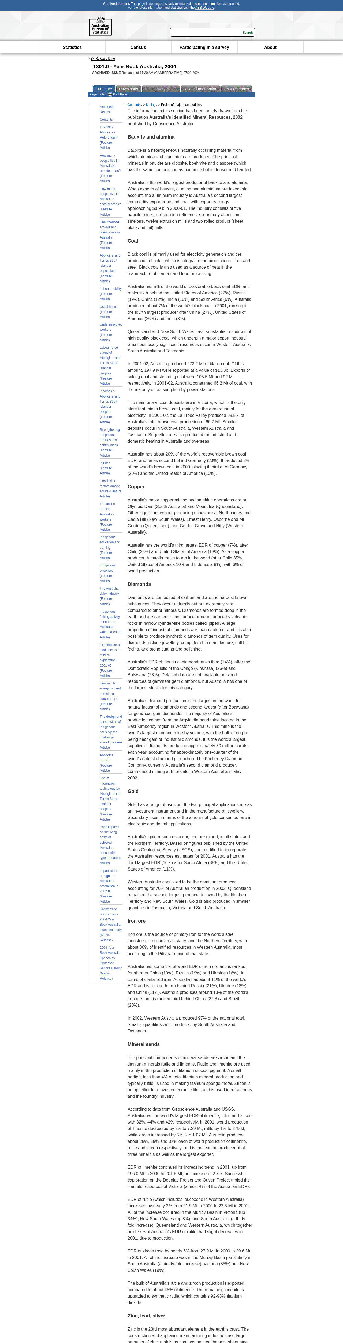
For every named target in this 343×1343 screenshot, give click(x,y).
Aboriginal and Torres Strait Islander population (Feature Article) (110, 268)
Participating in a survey (204, 47)
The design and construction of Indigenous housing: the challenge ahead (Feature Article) (111, 732)
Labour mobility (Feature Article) (111, 294)
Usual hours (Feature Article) (108, 312)
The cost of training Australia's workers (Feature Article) (108, 517)
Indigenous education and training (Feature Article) (110, 547)
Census (138, 47)
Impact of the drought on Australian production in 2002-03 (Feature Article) (109, 886)
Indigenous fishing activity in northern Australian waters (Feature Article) (111, 624)
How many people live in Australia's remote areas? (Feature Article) (110, 168)
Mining (150, 105)
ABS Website (204, 7)
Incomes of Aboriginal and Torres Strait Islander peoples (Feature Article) (110, 406)
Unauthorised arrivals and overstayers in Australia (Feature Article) (110, 235)
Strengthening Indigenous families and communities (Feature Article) (110, 442)
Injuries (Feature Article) (106, 468)
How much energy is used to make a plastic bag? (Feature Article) (110, 696)
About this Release (107, 109)
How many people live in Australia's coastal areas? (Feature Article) (110, 201)
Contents (106, 119)
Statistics (72, 47)
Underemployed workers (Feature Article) (111, 332)
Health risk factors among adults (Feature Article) (111, 488)
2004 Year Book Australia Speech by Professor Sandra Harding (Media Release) (111, 963)
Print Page (117, 94)
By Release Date (103, 58)
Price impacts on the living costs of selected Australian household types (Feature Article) (110, 845)
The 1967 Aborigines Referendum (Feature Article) (109, 137)
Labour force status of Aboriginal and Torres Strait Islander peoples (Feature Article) (110, 365)
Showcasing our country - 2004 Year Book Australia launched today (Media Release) (111, 924)
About (270, 47)
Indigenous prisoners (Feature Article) (108, 573)
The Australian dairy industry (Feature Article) (110, 596)
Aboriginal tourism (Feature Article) (107, 763)
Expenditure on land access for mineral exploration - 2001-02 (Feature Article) (111, 660)
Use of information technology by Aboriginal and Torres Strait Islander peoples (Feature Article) (110, 798)
